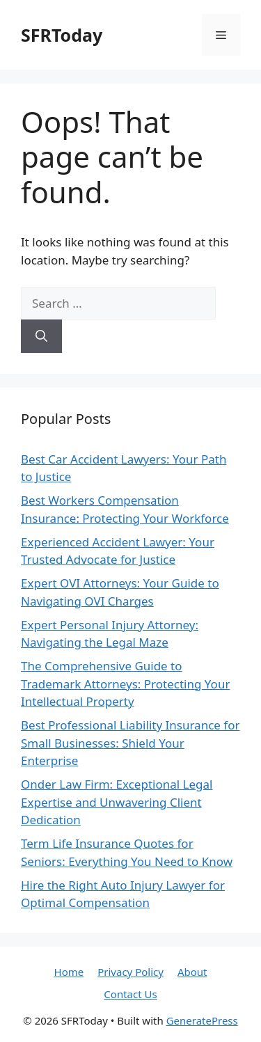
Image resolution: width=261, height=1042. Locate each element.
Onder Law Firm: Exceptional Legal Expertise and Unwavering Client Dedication (116, 802)
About (192, 972)
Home (69, 972)
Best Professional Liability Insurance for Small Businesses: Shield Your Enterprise (130, 742)
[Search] (41, 336)
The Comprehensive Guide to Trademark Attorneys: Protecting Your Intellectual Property (125, 683)
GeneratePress (202, 1020)
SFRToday (61, 35)
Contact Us (130, 994)
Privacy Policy (130, 972)
